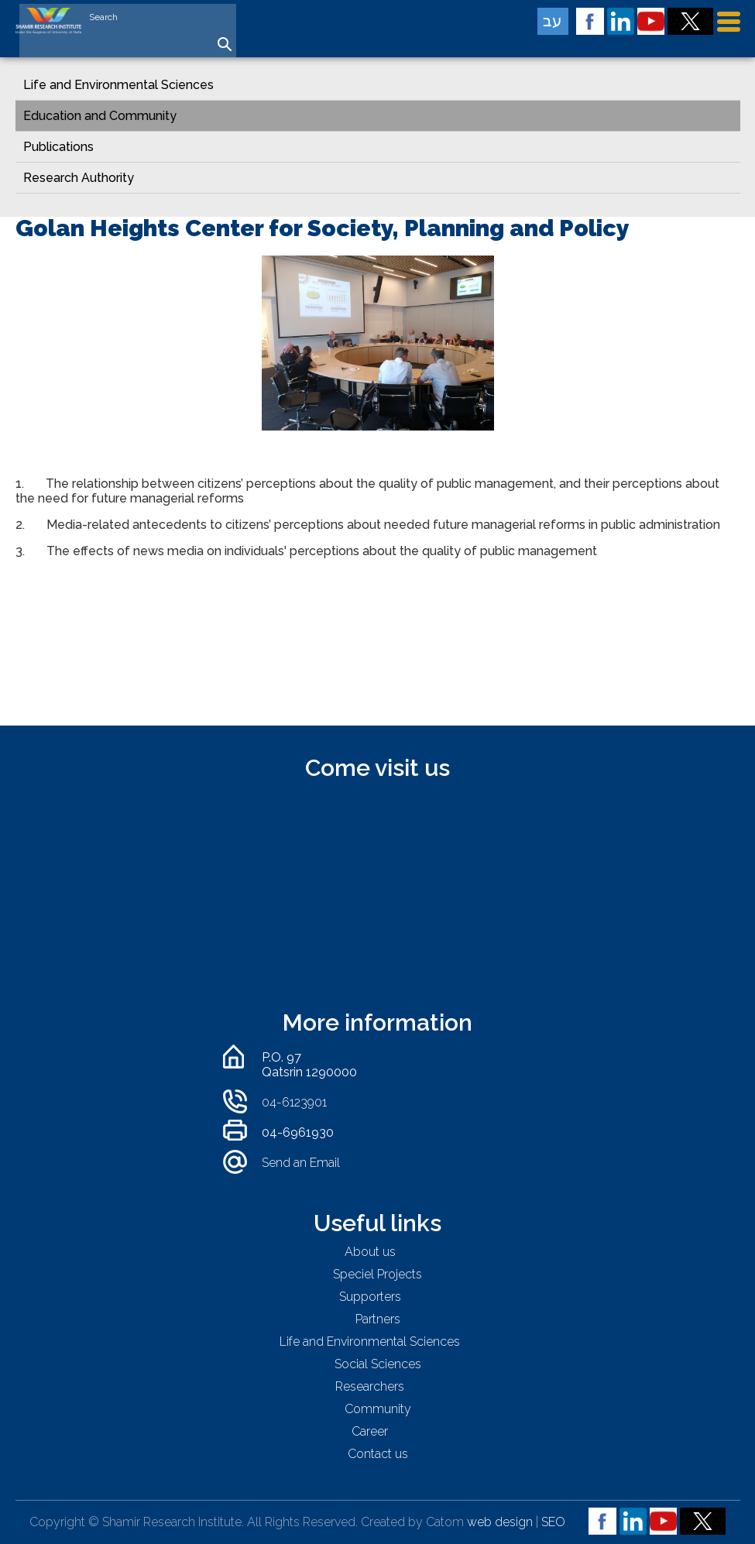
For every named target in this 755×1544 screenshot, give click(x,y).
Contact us (378, 1453)
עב (552, 21)
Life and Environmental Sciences (118, 84)
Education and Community (100, 115)
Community (378, 1409)
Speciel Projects (377, 1274)
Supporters (370, 1296)
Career (370, 1431)
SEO (553, 1522)
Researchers (369, 1386)
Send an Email (301, 1162)
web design (500, 1522)
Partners (377, 1319)
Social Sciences (378, 1364)
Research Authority (78, 177)
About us (370, 1251)
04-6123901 (294, 1102)
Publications (58, 146)
